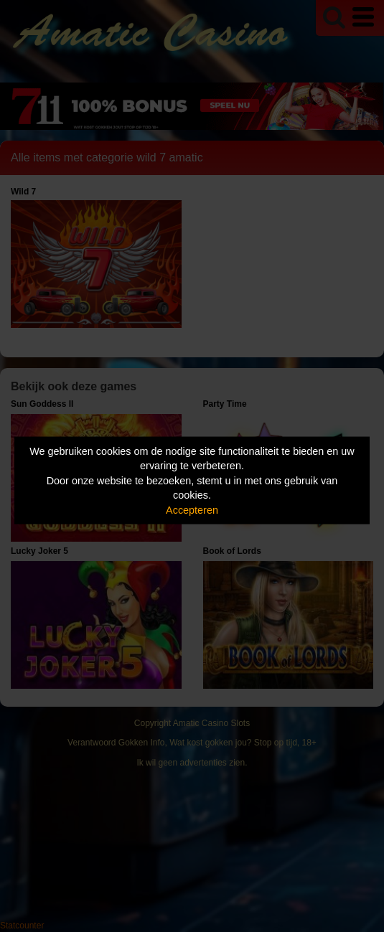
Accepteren (192, 509)
